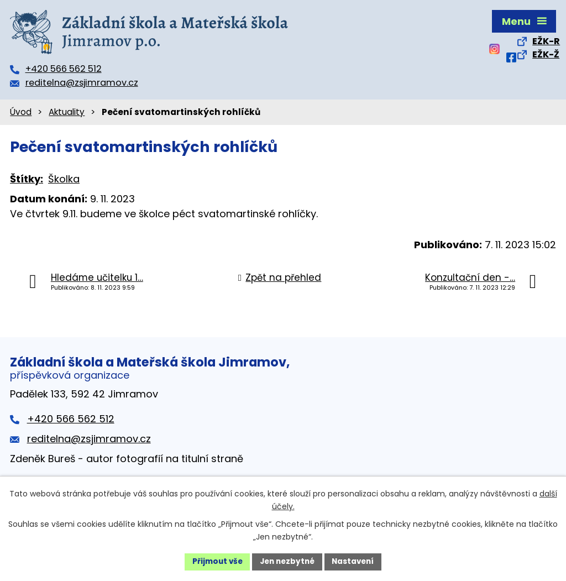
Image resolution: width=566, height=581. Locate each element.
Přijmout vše (214, 561)
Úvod (21, 112)
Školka (64, 179)
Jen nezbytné (287, 561)
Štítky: (26, 179)
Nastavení (356, 561)
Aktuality (67, 112)
